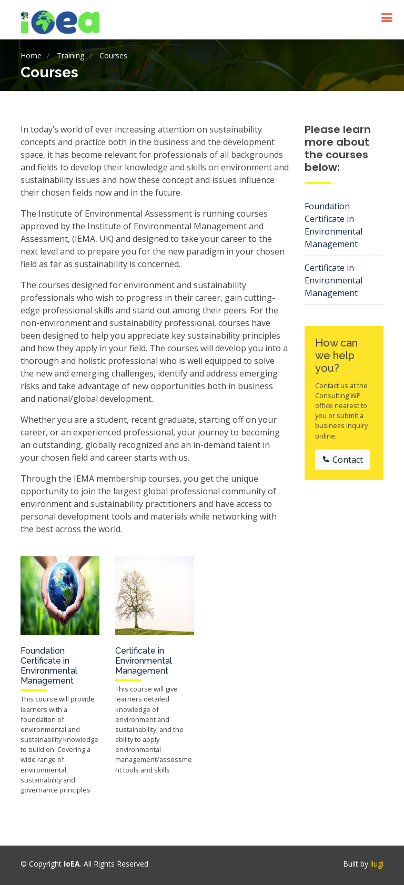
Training (70, 55)
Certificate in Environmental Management (143, 661)
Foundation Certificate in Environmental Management (49, 666)
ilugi (376, 864)
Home (31, 55)
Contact (342, 459)
